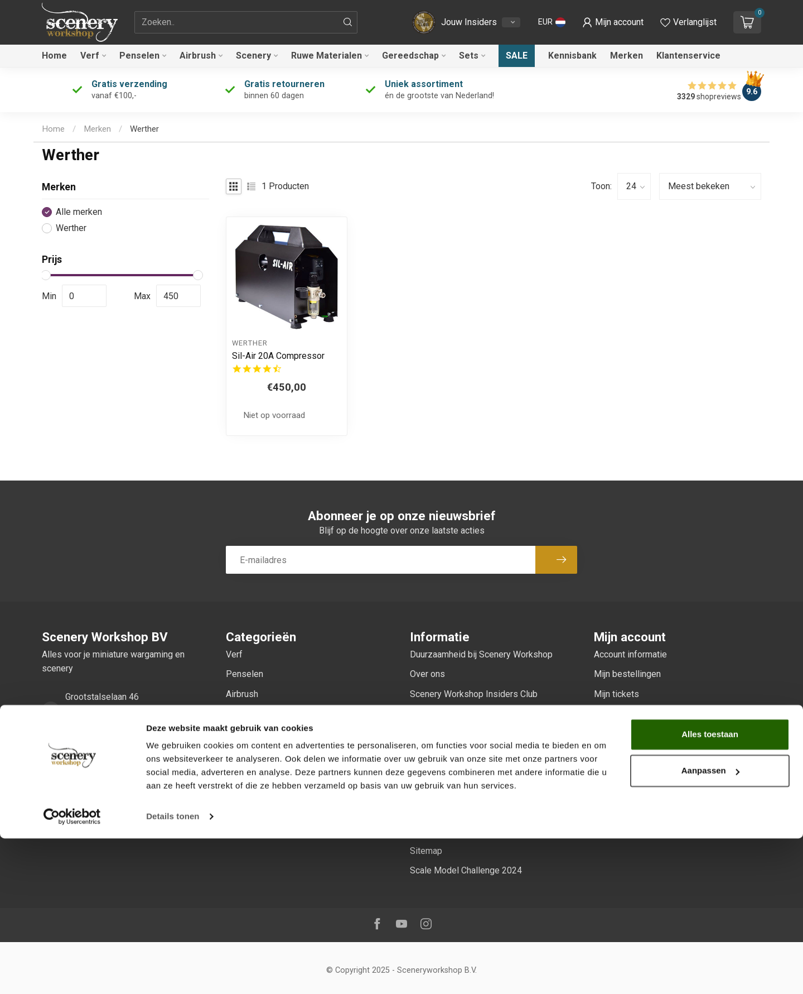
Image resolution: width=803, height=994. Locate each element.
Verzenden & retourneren (458, 811)
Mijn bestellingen (627, 674)
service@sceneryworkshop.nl (122, 786)
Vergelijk (611, 733)
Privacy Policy (438, 772)
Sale (517, 55)
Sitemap (426, 851)
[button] (551, 22)
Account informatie (630, 654)
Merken (626, 55)
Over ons (427, 674)
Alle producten (622, 752)
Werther (144, 129)
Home (54, 55)
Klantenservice (688, 55)
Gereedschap (410, 55)
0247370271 (90, 754)
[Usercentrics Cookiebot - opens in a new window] (72, 972)
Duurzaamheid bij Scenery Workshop (481, 654)
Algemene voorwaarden (456, 733)
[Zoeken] (347, 22)
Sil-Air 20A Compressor (278, 355)
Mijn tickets (616, 694)
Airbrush (198, 55)
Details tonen (172, 972)
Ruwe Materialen (326, 55)
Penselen (139, 55)
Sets (468, 55)
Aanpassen (710, 926)
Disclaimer (431, 752)
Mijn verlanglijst (624, 713)
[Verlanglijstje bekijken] (688, 22)
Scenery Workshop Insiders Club (474, 694)
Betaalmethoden (441, 791)
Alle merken (79, 212)
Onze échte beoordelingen (461, 713)
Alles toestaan (709, 890)
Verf (89, 55)
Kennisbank (572, 55)
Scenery (253, 55)
